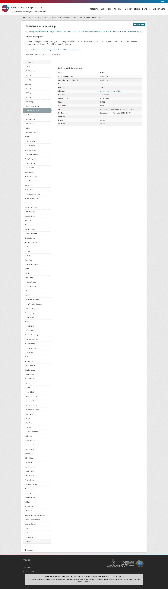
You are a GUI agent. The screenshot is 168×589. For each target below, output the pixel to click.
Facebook (29, 550)
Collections (106, 9)
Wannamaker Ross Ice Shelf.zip (35, 515)
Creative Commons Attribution (111, 91)
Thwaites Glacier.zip (31, 484)
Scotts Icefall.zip (30, 440)
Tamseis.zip (28, 462)
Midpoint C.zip (29, 313)
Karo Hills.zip (29, 278)
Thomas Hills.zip (30, 480)
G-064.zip (28, 225)
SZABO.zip (28, 436)
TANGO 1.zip (29, 458)
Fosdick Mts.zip (30, 216)
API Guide (27, 560)
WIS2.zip (27, 502)
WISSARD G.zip (30, 511)
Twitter (28, 546)
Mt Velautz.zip (29, 352)
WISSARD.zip (29, 506)
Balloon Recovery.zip (32, 106)
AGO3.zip (28, 84)
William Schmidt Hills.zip (32, 520)
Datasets (94, 9)
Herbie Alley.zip (30, 238)
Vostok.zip (28, 493)
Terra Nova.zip (29, 476)
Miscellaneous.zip (30, 330)
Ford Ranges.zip (30, 212)
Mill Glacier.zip (29, 317)
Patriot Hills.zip (30, 392)
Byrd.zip (27, 128)
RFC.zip (27, 418)
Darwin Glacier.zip (31, 176)
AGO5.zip (28, 93)
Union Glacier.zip (30, 489)
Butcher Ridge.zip (30, 124)
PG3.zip (27, 388)
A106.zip (27, 66)
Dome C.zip (28, 185)
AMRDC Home (28, 571)
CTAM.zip (28, 137)
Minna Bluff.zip (29, 326)
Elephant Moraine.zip (32, 207)
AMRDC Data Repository (26, 7)
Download (139, 25)
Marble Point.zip (30, 308)
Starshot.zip (29, 454)
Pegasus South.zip (31, 401)
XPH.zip (27, 533)
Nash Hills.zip (29, 361)
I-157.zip (27, 247)
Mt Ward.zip (29, 357)
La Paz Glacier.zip (30, 286)
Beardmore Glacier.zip (90, 17)
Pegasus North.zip (31, 396)
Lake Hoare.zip (30, 291)
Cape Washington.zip (32, 154)
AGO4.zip (28, 88)
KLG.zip (27, 273)
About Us (118, 9)
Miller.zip (27, 322)
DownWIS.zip (29, 190)
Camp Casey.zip (30, 141)
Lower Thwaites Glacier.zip (34, 304)
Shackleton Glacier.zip (32, 445)
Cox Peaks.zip (29, 168)
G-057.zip (28, 220)
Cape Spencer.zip (30, 150)
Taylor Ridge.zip (30, 471)
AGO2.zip (28, 80)
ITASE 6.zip (28, 260)
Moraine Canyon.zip (31, 335)
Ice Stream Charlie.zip (32, 264)
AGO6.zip (28, 97)
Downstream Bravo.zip (32, 194)
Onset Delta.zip (30, 374)
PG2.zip (27, 383)
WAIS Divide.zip (30, 498)
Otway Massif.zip (30, 379)
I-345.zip (27, 256)
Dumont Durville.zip (31, 198)
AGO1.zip (28, 75)
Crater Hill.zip (29, 172)
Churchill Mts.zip (30, 163)
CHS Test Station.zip (31, 132)
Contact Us (27, 567)
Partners (146, 9)
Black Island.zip (30, 119)
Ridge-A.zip (28, 423)
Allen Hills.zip (29, 102)
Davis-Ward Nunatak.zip (33, 181)
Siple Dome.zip (29, 449)
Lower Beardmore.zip (32, 300)
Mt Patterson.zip (30, 348)
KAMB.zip (28, 269)
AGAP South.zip (30, 71)
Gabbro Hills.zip (30, 229)
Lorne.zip (28, 295)
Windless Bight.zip (31, 524)
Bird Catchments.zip (31, 115)
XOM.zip (27, 528)
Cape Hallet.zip (30, 146)
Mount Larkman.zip (31, 339)
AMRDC (45, 17)
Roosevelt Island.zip (31, 432)
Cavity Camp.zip (30, 159)
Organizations (34, 17)
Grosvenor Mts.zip (31, 234)
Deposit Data (159, 9)
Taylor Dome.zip (30, 467)
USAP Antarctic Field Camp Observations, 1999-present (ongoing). (56, 50)
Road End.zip (29, 427)
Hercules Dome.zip (31, 242)
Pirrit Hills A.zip (29, 414)
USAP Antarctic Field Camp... (64, 17)
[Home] (24, 17)
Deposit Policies (132, 9)
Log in (163, 2)
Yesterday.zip (29, 537)
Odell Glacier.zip (30, 366)
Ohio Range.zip (30, 370)
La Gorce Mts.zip (30, 282)
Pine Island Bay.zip (31, 405)
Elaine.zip (28, 203)
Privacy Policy (28, 564)
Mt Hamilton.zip (30, 344)
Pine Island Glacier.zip (32, 410)
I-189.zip (27, 251)
